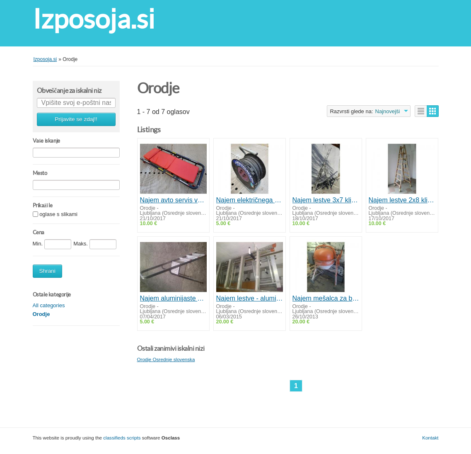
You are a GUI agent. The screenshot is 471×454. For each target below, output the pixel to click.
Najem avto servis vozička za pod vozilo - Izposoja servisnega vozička (173, 200)
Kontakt (430, 437)
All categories (49, 305)
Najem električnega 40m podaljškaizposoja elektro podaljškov (249, 200)
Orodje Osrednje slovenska (166, 359)
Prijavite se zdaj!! (76, 119)
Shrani (47, 271)
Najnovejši (387, 111)
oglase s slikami (58, 214)
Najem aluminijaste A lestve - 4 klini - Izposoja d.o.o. (173, 298)
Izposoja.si (94, 19)
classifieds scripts (121, 437)
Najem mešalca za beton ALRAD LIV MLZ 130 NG (325, 298)
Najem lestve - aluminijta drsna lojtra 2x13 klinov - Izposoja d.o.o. (249, 298)
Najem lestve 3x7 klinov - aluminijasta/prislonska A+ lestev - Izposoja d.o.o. (325, 200)
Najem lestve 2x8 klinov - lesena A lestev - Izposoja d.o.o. (402, 200)
